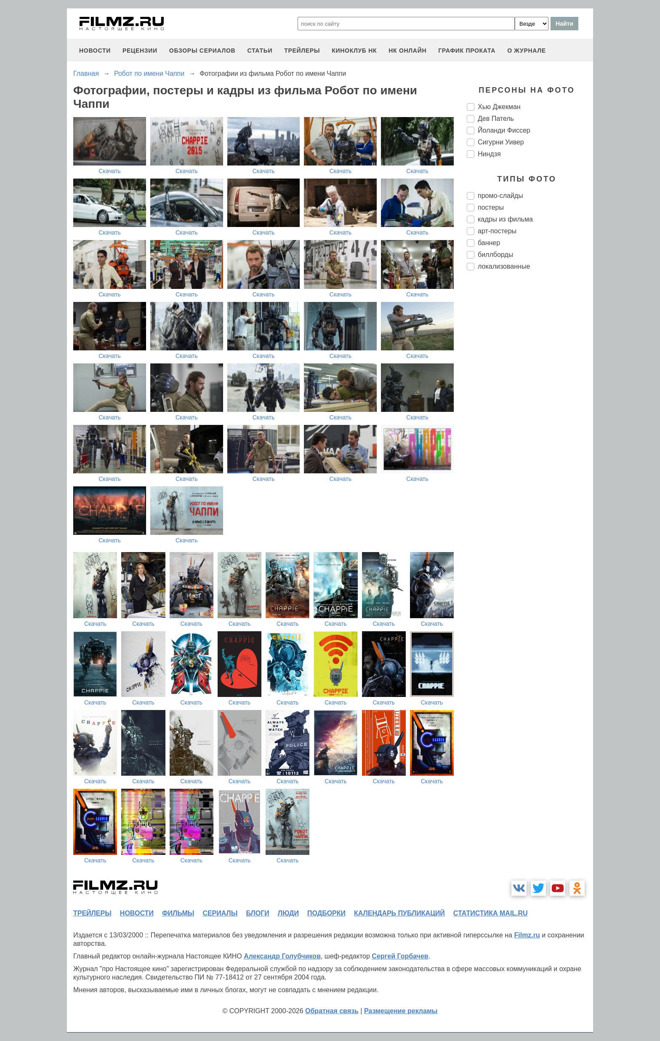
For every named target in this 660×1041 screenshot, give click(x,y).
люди (288, 913)
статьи (259, 50)
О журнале (526, 50)
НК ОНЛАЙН (407, 50)
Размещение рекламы (401, 1010)
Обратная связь (332, 1010)
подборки (326, 913)
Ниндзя (489, 153)
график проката (466, 50)
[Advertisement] (530, 417)
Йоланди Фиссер (504, 130)
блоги (257, 913)
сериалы (219, 913)
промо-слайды (500, 195)
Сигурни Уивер (501, 142)
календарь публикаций (399, 913)
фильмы (178, 913)
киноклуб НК (354, 50)
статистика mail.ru (490, 913)
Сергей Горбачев (400, 956)
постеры (491, 207)
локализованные (504, 266)
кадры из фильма (505, 219)
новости (95, 50)
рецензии (139, 50)
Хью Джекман (499, 106)
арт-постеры (497, 231)
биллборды (495, 254)
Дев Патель (496, 118)
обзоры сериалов (202, 50)
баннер (489, 242)
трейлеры (302, 50)
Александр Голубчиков (282, 956)
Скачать (109, 171)
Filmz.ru (527, 935)
